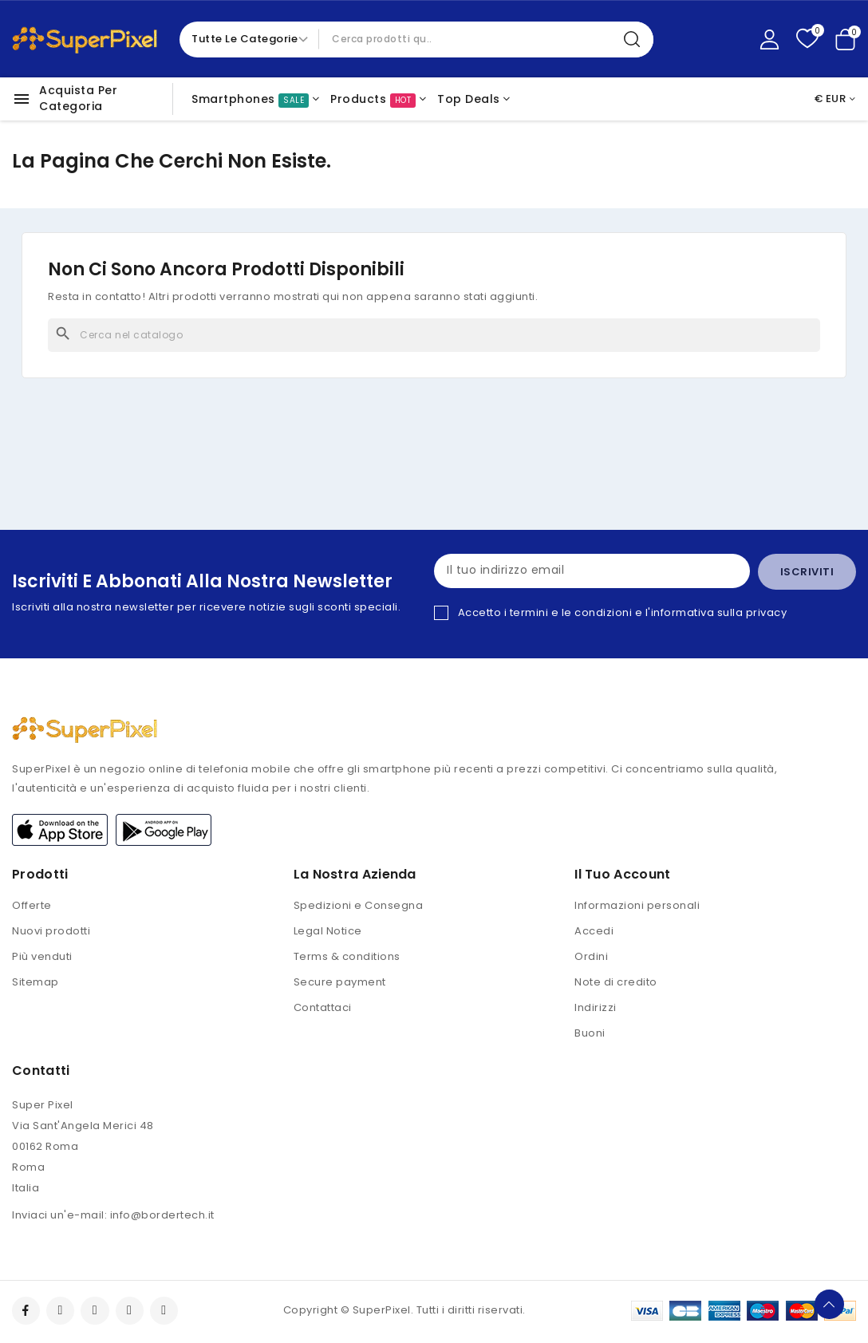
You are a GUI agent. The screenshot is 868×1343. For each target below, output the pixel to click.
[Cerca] (434, 335)
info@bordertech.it (162, 1217)
